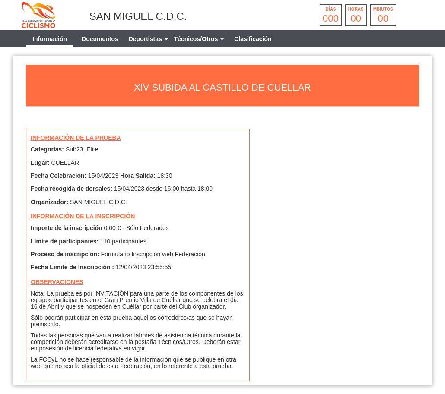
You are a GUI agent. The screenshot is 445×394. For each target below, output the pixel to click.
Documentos (100, 38)
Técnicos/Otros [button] (199, 38)
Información (49, 38)
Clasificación (252, 38)
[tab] (148, 38)
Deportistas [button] (148, 38)
